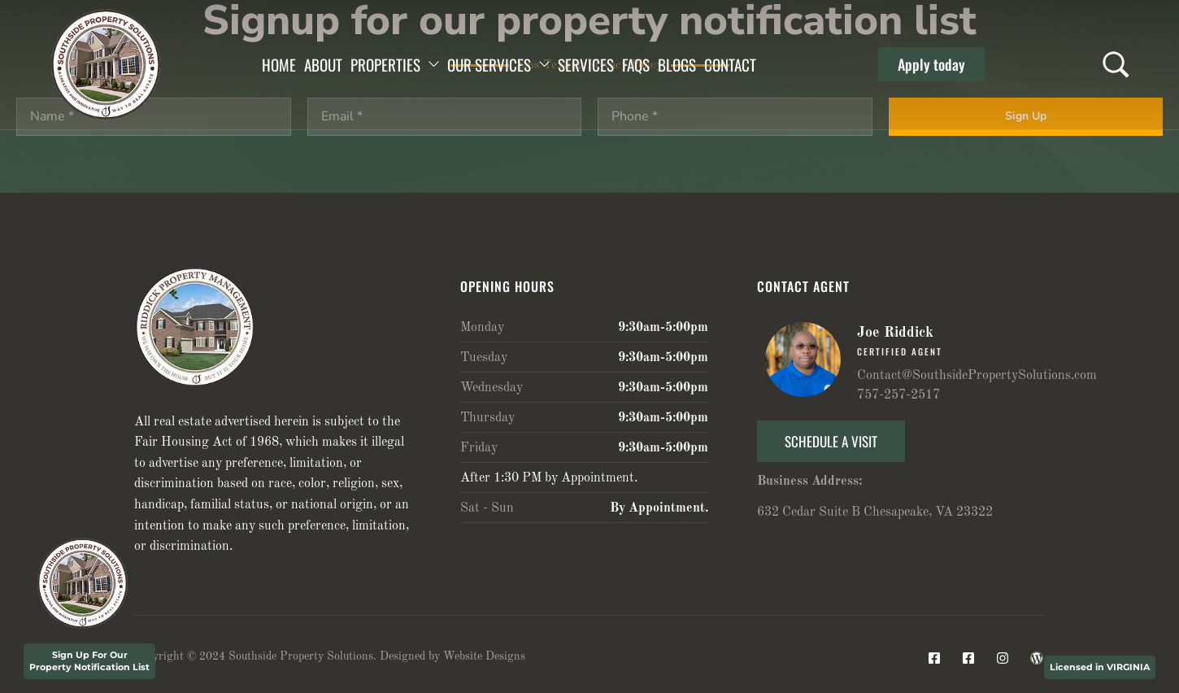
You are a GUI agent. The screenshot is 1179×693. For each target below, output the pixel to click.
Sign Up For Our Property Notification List (89, 661)
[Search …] (1116, 64)
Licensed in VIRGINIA (1100, 667)
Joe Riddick (895, 332)
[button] (931, 64)
